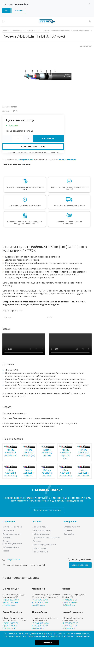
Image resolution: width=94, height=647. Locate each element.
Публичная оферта (10, 547)
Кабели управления (41, 534)
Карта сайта (69, 534)
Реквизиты (7, 537)
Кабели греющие (40, 552)
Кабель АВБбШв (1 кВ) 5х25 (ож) (28, 451)
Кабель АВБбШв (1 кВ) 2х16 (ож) (10, 451)
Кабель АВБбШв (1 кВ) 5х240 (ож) (65, 452)
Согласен (47, 643)
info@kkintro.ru (25, 159)
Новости (6, 551)
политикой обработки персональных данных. (70, 636)
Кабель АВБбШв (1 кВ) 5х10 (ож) (83, 451)
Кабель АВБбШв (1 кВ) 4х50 (28, 471)
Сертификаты (8, 530)
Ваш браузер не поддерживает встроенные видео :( (23, 344)
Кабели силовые (40, 527)
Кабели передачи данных (44, 545)
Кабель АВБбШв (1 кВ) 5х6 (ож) (83, 471)
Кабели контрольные (42, 530)
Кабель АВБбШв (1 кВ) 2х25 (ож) (10, 471)
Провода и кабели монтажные (46, 537)
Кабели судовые (40, 548)
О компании (8, 521)
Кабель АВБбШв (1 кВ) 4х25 (47, 471)
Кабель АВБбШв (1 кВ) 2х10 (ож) (65, 471)
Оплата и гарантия (72, 527)
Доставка (68, 530)
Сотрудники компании (12, 527)
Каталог (37, 521)
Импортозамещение (11, 534)
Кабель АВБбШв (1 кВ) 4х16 (47, 451)
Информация (70, 521)
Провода (37, 541)
